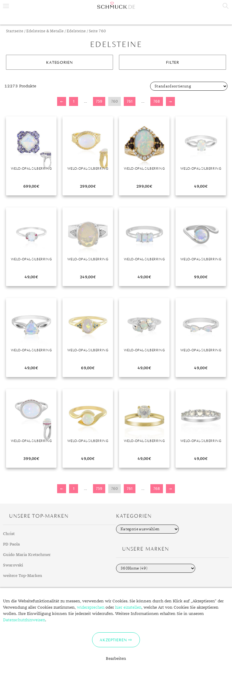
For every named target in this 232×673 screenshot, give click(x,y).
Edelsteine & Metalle (45, 31)
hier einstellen (128, 607)
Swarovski (13, 565)
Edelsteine (76, 31)
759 (99, 101)
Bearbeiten (116, 659)
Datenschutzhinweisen (24, 620)
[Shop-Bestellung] (189, 86)
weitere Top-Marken (22, 576)
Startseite (14, 31)
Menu (6, 6)
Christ (9, 534)
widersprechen (90, 607)
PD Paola (11, 544)
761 (129, 101)
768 (156, 101)
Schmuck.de (116, 5)
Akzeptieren (113, 639)
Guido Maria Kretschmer (27, 555)
